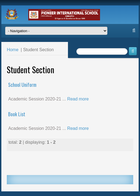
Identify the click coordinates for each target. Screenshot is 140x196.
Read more (78, 99)
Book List (16, 114)
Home (12, 49)
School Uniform (22, 84)
